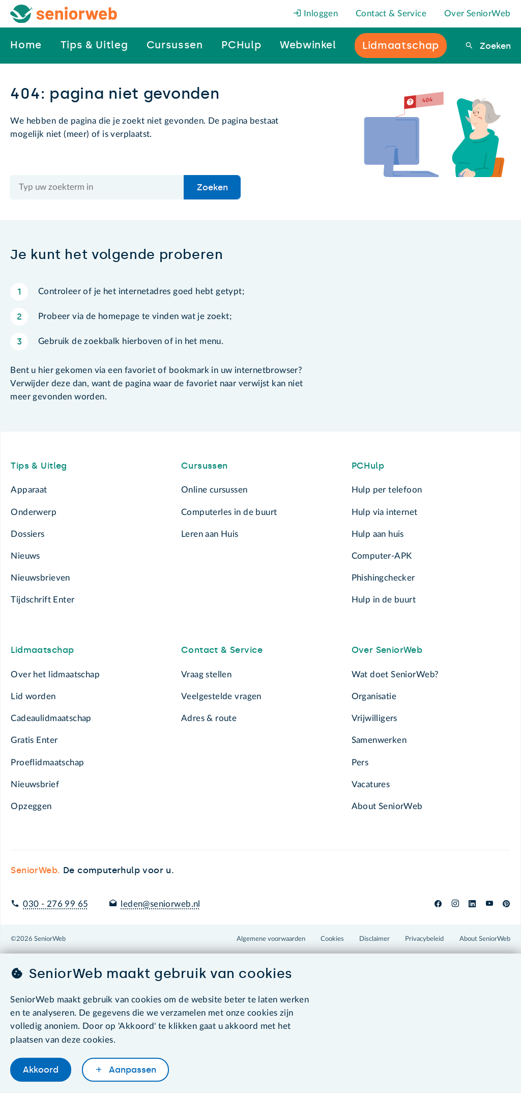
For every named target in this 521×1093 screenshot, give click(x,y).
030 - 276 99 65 (55, 904)
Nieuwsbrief (35, 784)
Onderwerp (33, 512)
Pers (360, 762)
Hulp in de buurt (384, 599)
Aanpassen (131, 1070)
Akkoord (41, 1070)
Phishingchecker (383, 577)
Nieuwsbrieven (40, 577)
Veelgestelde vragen (221, 696)
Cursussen (204, 466)
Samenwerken (379, 740)
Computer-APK (382, 556)
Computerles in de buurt (229, 512)
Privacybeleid (424, 939)
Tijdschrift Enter (42, 599)
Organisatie (374, 696)
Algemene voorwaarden (271, 939)
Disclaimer (374, 939)
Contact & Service (391, 13)
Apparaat (29, 489)
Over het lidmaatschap (55, 674)
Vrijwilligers (374, 718)
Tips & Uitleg (39, 466)
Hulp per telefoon (387, 489)
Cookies (332, 939)
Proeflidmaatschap (47, 762)
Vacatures (371, 784)
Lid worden (33, 696)
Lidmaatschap (42, 650)
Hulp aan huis (378, 534)
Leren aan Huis (210, 534)
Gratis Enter (34, 740)
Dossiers (27, 534)
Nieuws (25, 556)
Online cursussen (214, 489)
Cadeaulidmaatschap (51, 718)
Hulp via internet (385, 512)
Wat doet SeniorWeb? (395, 674)
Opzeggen (31, 806)
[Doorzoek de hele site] (97, 187)
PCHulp (368, 466)
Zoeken (494, 46)
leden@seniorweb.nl (160, 904)
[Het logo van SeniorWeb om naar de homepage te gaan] (64, 14)
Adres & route (209, 718)
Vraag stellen (206, 674)
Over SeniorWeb (477, 13)
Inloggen (315, 13)
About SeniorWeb (387, 806)
